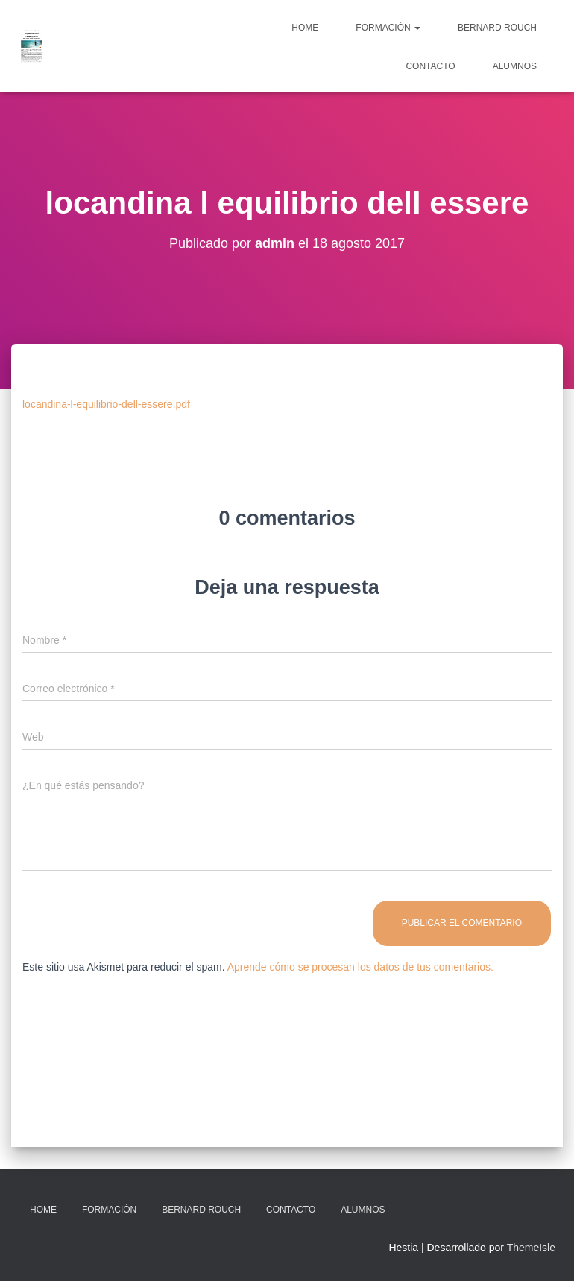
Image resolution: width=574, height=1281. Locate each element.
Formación (388, 27)
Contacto (430, 66)
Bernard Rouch (497, 27)
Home (304, 27)
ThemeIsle (531, 1247)
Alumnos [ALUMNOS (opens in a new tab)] (515, 66)
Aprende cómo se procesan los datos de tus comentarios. (360, 967)
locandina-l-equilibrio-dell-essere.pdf (106, 404)
